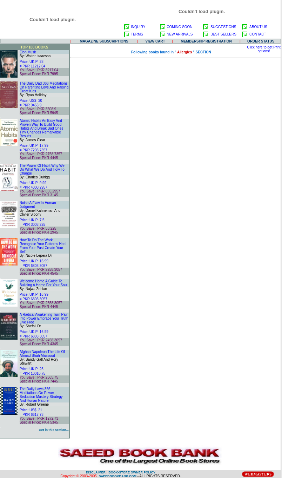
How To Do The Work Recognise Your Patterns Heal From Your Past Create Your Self (43, 246)
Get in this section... (54, 430)
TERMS (137, 34)
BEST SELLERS (223, 34)
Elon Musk (28, 52)
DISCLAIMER (96, 472)
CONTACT (257, 34)
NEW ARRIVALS (180, 34)
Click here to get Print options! (264, 49)
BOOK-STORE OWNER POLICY (131, 472)
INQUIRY (138, 27)
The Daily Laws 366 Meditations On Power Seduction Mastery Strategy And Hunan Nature (41, 394)
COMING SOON (179, 27)
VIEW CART (155, 41)
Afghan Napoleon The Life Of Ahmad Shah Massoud (42, 354)
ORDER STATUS (260, 41)
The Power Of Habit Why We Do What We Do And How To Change (42, 169)
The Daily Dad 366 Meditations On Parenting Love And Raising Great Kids (44, 87)
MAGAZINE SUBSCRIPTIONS (104, 41)
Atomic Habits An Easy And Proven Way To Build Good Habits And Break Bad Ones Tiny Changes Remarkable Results (41, 128)
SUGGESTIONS (223, 27)
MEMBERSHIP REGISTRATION (206, 41)
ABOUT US (258, 27)
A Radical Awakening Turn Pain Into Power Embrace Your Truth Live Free (44, 318)
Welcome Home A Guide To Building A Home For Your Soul (44, 283)
